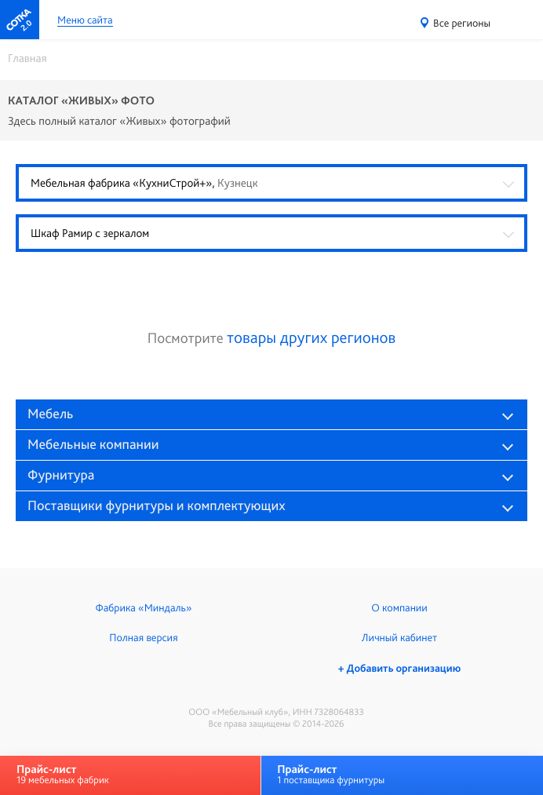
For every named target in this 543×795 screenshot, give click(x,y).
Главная (27, 58)
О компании (399, 608)
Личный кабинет (399, 638)
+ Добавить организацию (399, 668)
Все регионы (461, 23)
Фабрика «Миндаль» (144, 608)
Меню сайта (85, 21)
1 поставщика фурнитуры (330, 774)
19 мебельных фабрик (62, 774)
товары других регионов (311, 338)
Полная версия (143, 638)
